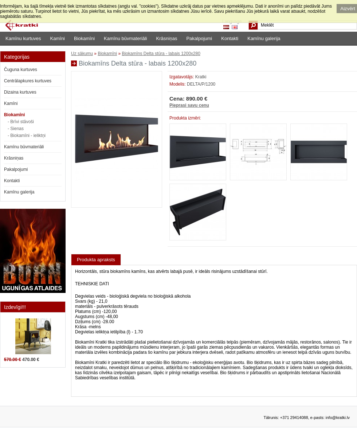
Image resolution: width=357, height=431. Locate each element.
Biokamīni (84, 38)
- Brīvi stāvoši (21, 121)
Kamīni (57, 38)
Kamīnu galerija (263, 38)
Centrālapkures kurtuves (27, 80)
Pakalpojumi (199, 38)
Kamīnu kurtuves (23, 38)
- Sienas (16, 128)
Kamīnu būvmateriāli (125, 38)
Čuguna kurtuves (20, 69)
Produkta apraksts (96, 259)
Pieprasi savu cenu (189, 105)
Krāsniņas (166, 38)
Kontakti (229, 38)
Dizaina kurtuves (20, 92)
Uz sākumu (82, 53)
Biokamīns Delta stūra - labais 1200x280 (161, 53)
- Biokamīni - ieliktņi (27, 135)
